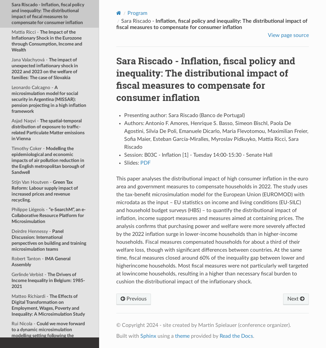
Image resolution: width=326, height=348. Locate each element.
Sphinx (148, 336)
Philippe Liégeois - (49, 215)
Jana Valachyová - (45, 68)
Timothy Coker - (48, 160)
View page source (288, 35)
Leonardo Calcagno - (49, 99)
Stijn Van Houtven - (45, 191)
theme (182, 336)
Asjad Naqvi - (48, 129)
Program (137, 13)
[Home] (118, 13)
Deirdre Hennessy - (49, 240)
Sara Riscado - (48, 13)
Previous (134, 298)
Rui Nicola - (48, 332)
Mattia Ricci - (47, 41)
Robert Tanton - (41, 261)
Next (296, 298)
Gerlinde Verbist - (48, 280)
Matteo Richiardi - (48, 305)
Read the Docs (236, 336)
